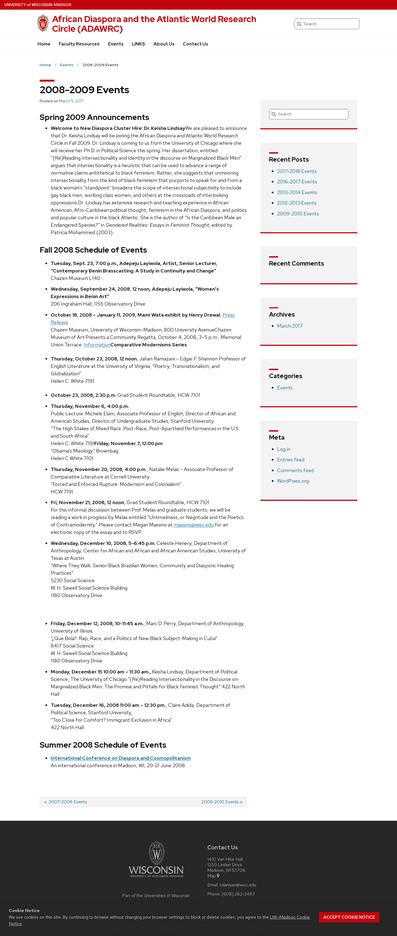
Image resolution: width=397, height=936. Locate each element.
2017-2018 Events (297, 171)
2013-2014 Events (297, 192)
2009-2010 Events (298, 213)
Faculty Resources (79, 44)
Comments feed (295, 470)
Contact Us (195, 44)
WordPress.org (293, 481)
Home (43, 44)
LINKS (138, 44)
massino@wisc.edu (194, 525)
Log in (283, 449)
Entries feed (290, 459)
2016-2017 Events (297, 181)
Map (213, 876)
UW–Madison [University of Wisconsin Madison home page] (37, 4)
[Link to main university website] (156, 878)
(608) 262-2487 (238, 894)
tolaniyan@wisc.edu (237, 885)
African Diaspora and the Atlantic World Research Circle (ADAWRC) (154, 23)
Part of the (156, 895)
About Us (164, 44)
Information (97, 344)
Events (116, 44)
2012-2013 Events (296, 203)
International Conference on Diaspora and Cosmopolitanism (121, 758)
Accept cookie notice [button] (349, 917)
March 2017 (290, 326)
